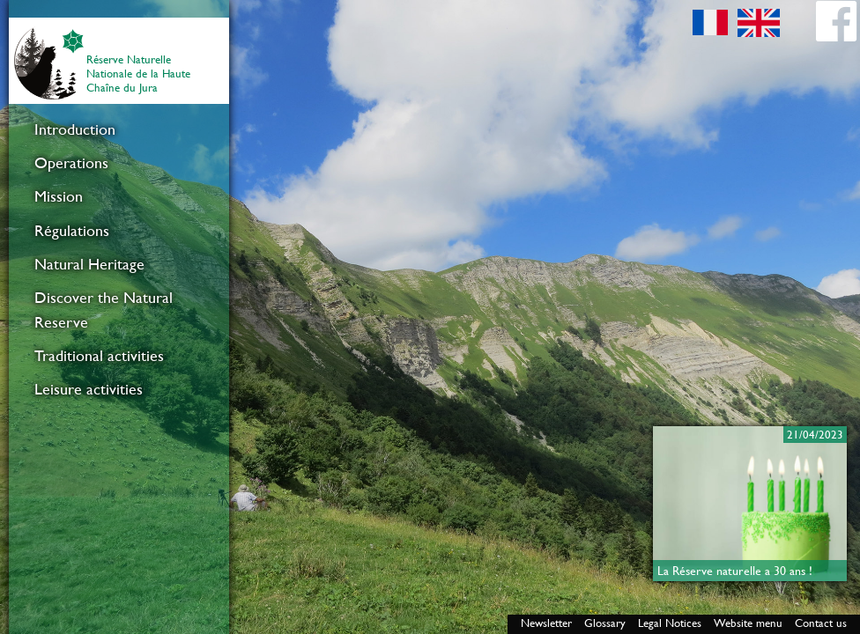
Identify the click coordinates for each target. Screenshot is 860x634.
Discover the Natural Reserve (103, 310)
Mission (58, 196)
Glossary (605, 623)
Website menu (748, 623)
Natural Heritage (89, 264)
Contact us (821, 623)
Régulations (71, 231)
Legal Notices (669, 623)
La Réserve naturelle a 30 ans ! (734, 571)
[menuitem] (119, 129)
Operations (71, 163)
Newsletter (546, 623)
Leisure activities (88, 389)
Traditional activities (99, 356)
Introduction (74, 129)
